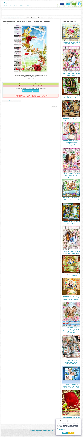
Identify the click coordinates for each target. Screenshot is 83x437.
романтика (19, 100)
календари (7, 100)
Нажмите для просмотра (30, 91)
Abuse (39, 433)
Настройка (71, 432)
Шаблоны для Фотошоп (8, 23)
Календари (15, 23)
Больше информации (61, 429)
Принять (65, 432)
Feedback (43, 433)
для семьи (15, 100)
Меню (68, 3)
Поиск (62, 3)
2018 (9, 100)
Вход (74, 3)
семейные (12, 100)
